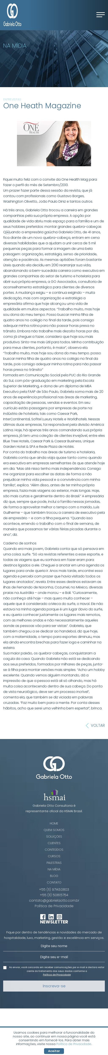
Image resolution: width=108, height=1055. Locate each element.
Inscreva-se (54, 986)
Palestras (54, 863)
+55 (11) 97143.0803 (54, 889)
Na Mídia (54, 869)
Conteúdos (54, 850)
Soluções (54, 836)
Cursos (54, 856)
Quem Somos (54, 830)
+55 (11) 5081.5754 (54, 895)
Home (54, 823)
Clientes (54, 843)
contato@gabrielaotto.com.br (54, 900)
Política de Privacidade (54, 906)
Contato (54, 882)
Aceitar (54, 1051)
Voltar (95, 725)
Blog (54, 876)
